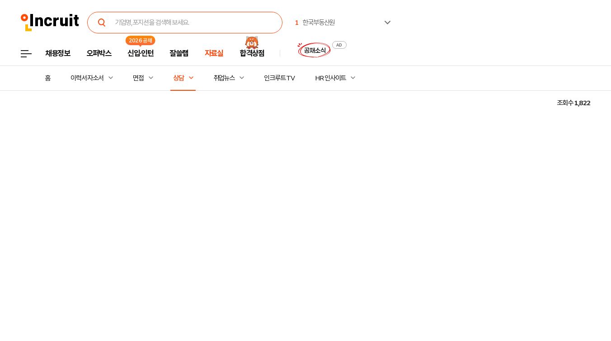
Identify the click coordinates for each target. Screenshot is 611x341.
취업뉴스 (224, 78)
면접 (138, 78)
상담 (178, 78)
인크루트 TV (279, 78)
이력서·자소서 (86, 78)
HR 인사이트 (330, 78)
